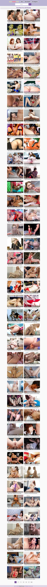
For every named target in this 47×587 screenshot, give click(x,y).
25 (23, 582)
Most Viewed (27, 1)
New (22, 1)
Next (31, 582)
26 (26, 582)
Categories (35, 1)
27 (28, 582)
